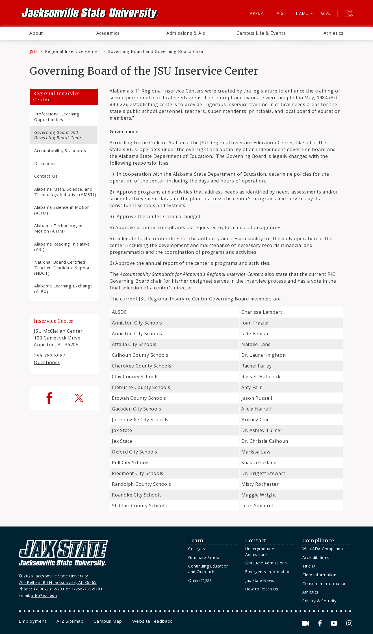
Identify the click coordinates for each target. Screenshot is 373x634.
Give (325, 13)
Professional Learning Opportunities (56, 116)
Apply (256, 13)
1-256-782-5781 (87, 589)
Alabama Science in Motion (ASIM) (62, 209)
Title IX (308, 566)
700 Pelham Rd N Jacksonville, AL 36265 (58, 582)
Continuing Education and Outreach (208, 568)
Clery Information (319, 574)
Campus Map (108, 621)
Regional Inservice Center (72, 51)
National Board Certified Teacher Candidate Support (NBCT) (63, 267)
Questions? (47, 362)
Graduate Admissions (266, 563)
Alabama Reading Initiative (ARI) (62, 246)
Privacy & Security (319, 600)
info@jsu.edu (44, 595)
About (36, 33)
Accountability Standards (60, 150)
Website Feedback (152, 621)
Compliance (318, 541)
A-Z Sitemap (70, 621)
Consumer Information (324, 583)
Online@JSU (199, 580)
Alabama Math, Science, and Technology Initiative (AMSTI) (65, 191)
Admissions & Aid (186, 33)
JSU (33, 51)
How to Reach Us (261, 589)
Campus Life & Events (261, 33)
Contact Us (45, 176)
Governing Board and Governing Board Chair (58, 134)
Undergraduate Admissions (259, 551)
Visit (282, 13)
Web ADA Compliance (323, 548)
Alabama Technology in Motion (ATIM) (58, 228)
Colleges (196, 548)
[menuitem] (36, 33)
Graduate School (204, 557)
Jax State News (259, 580)
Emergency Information (267, 571)
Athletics (334, 33)
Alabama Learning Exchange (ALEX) (63, 288)
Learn (196, 541)
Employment (32, 621)
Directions (44, 163)
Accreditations (315, 557)
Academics (108, 33)
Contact (255, 541)
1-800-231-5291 (49, 589)
